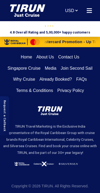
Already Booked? (55, 79)
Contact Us (68, 57)
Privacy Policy (70, 90)
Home (26, 57)
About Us (45, 57)
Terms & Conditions (34, 90)
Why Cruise (24, 79)
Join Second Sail (77, 68)
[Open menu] (89, 10)
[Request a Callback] (4, 115)
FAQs (81, 79)
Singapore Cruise (24, 68)
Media (51, 68)
